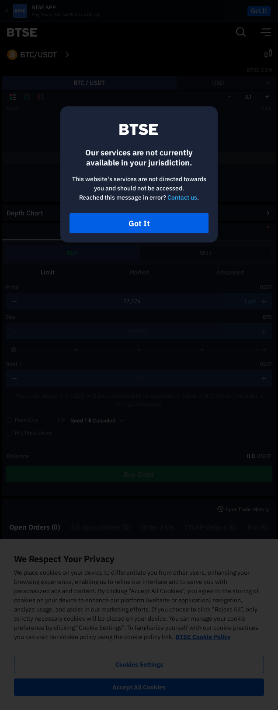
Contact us (182, 197)
